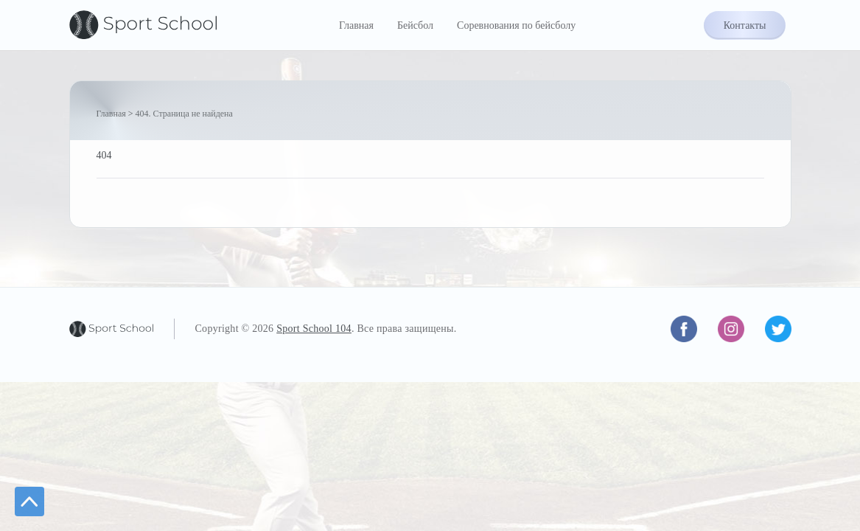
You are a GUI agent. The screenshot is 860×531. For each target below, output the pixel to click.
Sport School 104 (314, 328)
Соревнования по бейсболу (516, 25)
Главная (356, 25)
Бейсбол (415, 25)
